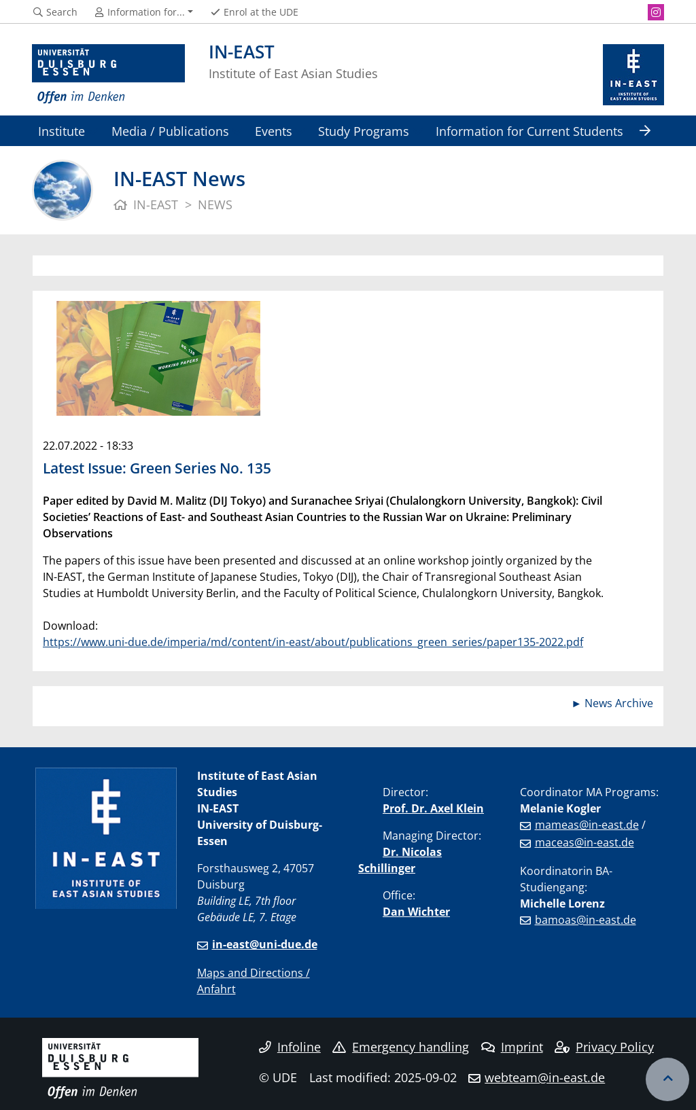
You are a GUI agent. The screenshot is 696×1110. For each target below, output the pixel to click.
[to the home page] (108, 74)
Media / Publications (170, 130)
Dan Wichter (416, 911)
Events (273, 130)
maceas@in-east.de (584, 842)
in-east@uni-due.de (264, 944)
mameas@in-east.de (587, 824)
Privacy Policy (604, 1047)
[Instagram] (656, 12)
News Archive (619, 703)
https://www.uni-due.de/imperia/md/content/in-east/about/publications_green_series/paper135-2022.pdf (313, 641)
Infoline (290, 1047)
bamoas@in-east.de (585, 919)
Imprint (512, 1047)
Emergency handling (400, 1047)
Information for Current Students (529, 130)
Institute (61, 130)
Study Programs (363, 130)
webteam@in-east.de (545, 1077)
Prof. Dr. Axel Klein (433, 808)
